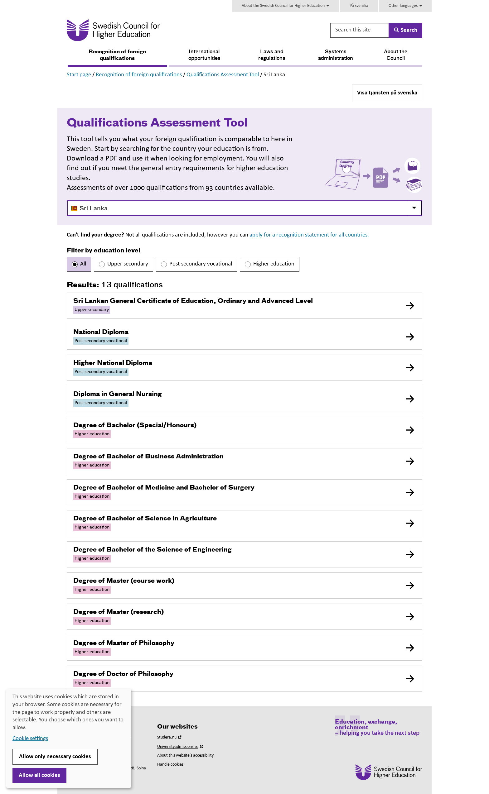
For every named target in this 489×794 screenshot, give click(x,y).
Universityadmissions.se (181, 746)
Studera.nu (170, 737)
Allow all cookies (39, 775)
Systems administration (335, 55)
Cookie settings (30, 739)
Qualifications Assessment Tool (222, 75)
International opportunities (204, 55)
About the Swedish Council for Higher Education (285, 5)
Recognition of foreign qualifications (117, 55)
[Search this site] (360, 30)
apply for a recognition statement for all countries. (309, 235)
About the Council (395, 55)
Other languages (405, 5)
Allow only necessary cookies (55, 757)
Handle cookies (170, 764)
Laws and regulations (271, 55)
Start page (79, 75)
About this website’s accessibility (185, 755)
